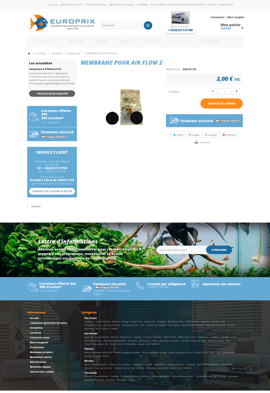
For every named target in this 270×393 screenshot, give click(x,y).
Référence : (174, 71)
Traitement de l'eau (130, 327)
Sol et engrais (174, 327)
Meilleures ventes (41, 359)
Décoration (89, 331)
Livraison (35, 335)
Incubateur (110, 382)
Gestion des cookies (42, 374)
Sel (107, 346)
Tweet (178, 137)
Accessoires (151, 370)
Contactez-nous (40, 340)
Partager (194, 137)
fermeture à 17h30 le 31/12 (45, 71)
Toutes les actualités (52, 96)
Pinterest (229, 137)
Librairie (114, 331)
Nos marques (222, 43)
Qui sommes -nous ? (71, 4)
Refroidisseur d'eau (175, 323)
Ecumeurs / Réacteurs (152, 339)
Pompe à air (149, 323)
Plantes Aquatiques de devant (127, 354)
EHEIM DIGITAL (192, 323)
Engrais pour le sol (92, 358)
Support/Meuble (103, 323)
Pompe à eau (136, 323)
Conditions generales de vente (48, 325)
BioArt (212, 354)
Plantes (101, 43)
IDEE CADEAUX (102, 331)
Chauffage (161, 323)
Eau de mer (72, 43)
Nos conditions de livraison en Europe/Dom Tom (178, 4)
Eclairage (125, 323)
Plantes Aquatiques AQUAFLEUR (98, 354)
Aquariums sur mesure (121, 4)
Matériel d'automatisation (193, 327)
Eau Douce (41, 43)
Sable (112, 346)
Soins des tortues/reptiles (182, 378)
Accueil (53, 4)
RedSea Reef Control (187, 339)
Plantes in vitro (200, 354)
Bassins (127, 43)
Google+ (211, 137)
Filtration (115, 323)
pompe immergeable (161, 378)
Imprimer (205, 144)
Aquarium (88, 339)
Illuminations (226, 366)
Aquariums (89, 323)
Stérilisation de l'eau (93, 327)
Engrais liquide (228, 354)
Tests (142, 327)
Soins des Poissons (112, 327)
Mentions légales (40, 369)
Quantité (174, 94)
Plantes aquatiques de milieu (154, 354)
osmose (154, 343)
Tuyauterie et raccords (215, 327)
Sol (133, 370)
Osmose (215, 323)
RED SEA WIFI (170, 339)
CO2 (223, 323)
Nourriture (205, 323)
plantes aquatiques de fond (181, 354)
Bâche (87, 366)
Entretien (231, 327)
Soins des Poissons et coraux (193, 343)
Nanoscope (144, 343)
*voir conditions (50, 125)
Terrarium (155, 43)
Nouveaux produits (41, 354)
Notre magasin (39, 344)
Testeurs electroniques (156, 327)
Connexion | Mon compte (227, 17)
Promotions (187, 43)
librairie (105, 358)
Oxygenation (159, 366)
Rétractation (38, 364)
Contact (212, 4)
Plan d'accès (226, 4)
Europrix (36, 208)
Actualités (142, 4)
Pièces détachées (96, 4)
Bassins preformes (100, 366)
